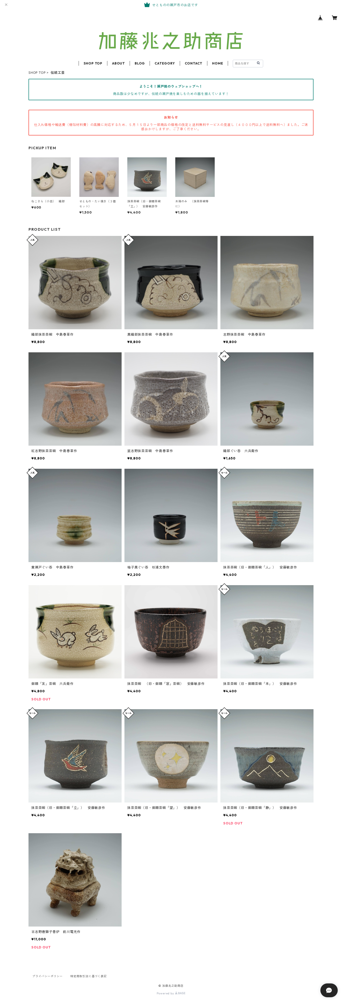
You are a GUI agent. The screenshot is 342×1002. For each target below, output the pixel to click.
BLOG (140, 63)
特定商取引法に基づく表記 (88, 976)
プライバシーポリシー (47, 976)
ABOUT (118, 63)
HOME (217, 63)
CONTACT (194, 63)
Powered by (171, 993)
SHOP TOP (93, 63)
